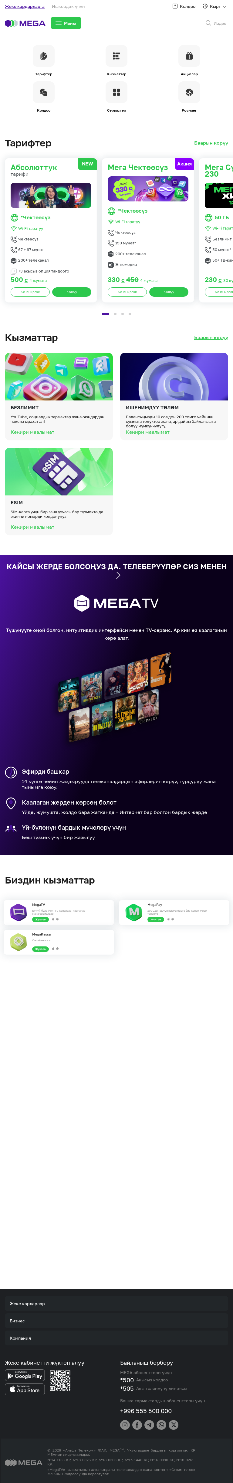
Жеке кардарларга (25, 6)
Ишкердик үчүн (68, 6)
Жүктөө (40, 919)
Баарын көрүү (211, 143)
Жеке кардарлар (27, 1303)
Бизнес (17, 1320)
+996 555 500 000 (146, 1410)
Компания (20, 1338)
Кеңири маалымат (32, 461)
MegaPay (154, 905)
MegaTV (38, 905)
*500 (127, 1379)
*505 (127, 1388)
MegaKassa (41, 934)
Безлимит (25, 436)
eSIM (17, 531)
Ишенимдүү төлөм (152, 436)
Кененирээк (30, 292)
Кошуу (71, 292)
